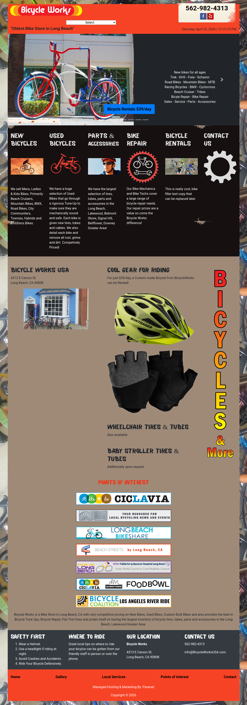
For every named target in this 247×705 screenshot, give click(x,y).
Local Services (113, 677)
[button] (25, 79)
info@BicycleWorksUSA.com (205, 652)
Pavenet (148, 687)
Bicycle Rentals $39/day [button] (129, 109)
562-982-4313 (207, 8)
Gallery (61, 677)
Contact (230, 677)
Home (15, 677)
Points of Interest (175, 677)
